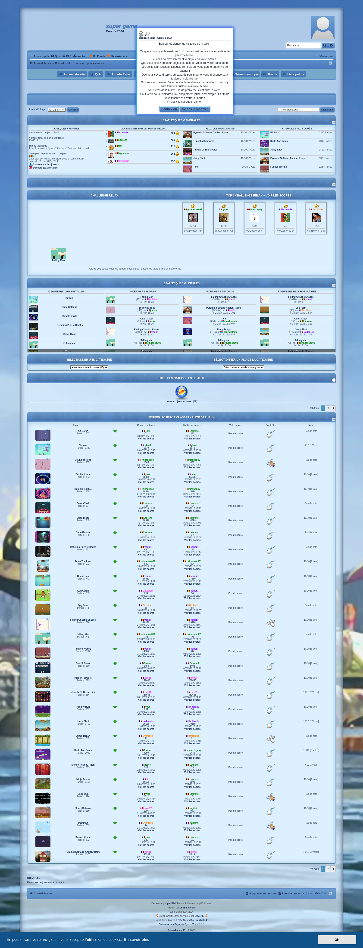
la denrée (123, 132)
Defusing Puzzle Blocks (70, 334)
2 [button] (328, 408)
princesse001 (195, 209)
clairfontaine (231, 332)
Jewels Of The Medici (205, 149)
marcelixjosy (194, 750)
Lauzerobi (147, 590)
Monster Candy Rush (83, 765)
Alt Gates (83, 431)
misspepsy (256, 209)
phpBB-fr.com (187, 907)
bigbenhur (124, 153)
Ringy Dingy (224, 340)
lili (148, 779)
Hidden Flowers (69, 298)
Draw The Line (83, 561)
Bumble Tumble (83, 489)
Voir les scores (278, 195)
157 (175, 161)
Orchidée (318, 209)
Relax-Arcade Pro (177, 930)
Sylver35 (199, 916)
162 (175, 154)
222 (175, 146)
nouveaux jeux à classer (179, 401)
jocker (153, 321)
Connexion (169, 109)
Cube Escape (83, 532)
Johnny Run (83, 707)
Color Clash (69, 343)
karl (148, 431)
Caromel (148, 663)
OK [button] (337, 940)
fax (33, 156)
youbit (154, 343)
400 (175, 133)
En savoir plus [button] (136, 940)
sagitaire (194, 808)
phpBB (171, 903)
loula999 (148, 808)
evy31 (232, 321)
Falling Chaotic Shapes (147, 340)
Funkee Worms (278, 167)
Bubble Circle (69, 325)
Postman (83, 823)
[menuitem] (55, 56)
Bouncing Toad (146, 318)
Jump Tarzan (83, 736)
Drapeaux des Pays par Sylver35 (176, 924)
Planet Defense (83, 808)
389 (175, 140)
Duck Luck (83, 576)
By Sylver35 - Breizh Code (193, 920)
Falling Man (58, 260)
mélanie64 (123, 161)
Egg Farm (301, 318)
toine (148, 765)
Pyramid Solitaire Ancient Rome (210, 132)
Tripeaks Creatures (203, 141)
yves (225, 209)
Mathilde (153, 310)
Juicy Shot (199, 158)
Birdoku (274, 132)
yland (148, 445)
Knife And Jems (279, 141)
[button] (333, 408)
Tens (196, 167)
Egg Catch (83, 590)
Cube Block (83, 518)
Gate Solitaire (69, 316)
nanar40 (194, 823)
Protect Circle (83, 837)
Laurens (122, 140)
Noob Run (83, 794)
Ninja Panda (83, 779)
